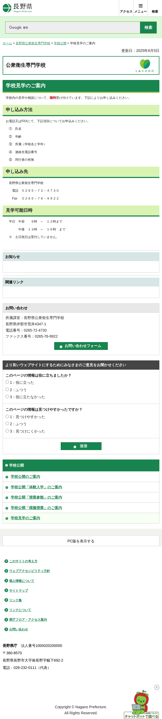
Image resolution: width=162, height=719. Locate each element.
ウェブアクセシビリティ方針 (29, 571)
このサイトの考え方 (23, 561)
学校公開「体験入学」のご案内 (36, 487)
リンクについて (20, 610)
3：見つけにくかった (27, 431)
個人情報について (21, 581)
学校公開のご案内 (25, 476)
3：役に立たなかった (27, 397)
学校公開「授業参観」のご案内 (36, 497)
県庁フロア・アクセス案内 (28, 619)
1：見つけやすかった (27, 417)
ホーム (7, 43)
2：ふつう (18, 390)
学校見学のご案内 (25, 518)
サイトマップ (18, 590)
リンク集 (15, 600)
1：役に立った (22, 382)
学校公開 (60, 43)
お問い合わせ (18, 629)
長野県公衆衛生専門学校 (33, 43)
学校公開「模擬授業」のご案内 (36, 508)
